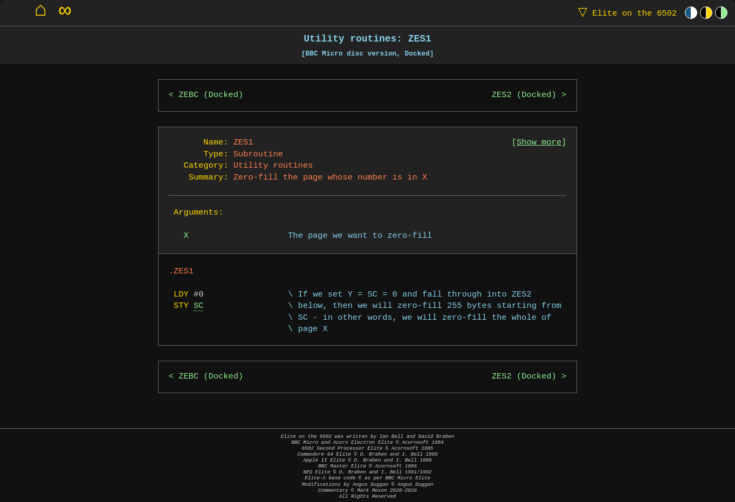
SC (198, 306)
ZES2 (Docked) (524, 95)
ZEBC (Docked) (210, 95)
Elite (625, 12)
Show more (539, 142)
